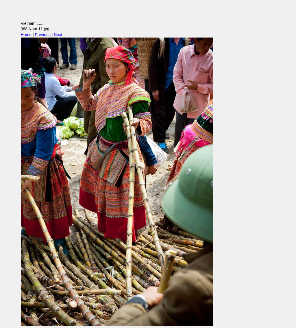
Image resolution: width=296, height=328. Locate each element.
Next (58, 34)
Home (26, 34)
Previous (42, 34)
